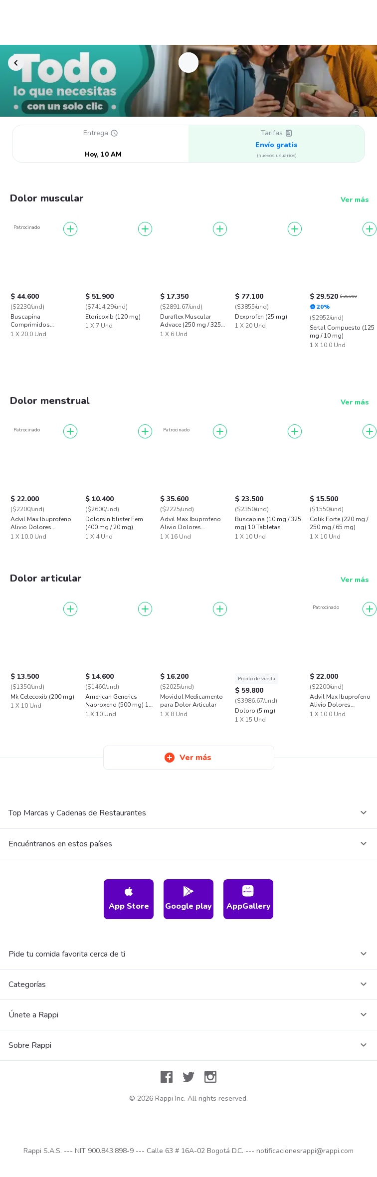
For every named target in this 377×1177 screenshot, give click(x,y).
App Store (129, 898)
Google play (188, 898)
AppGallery (248, 898)
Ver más (355, 199)
